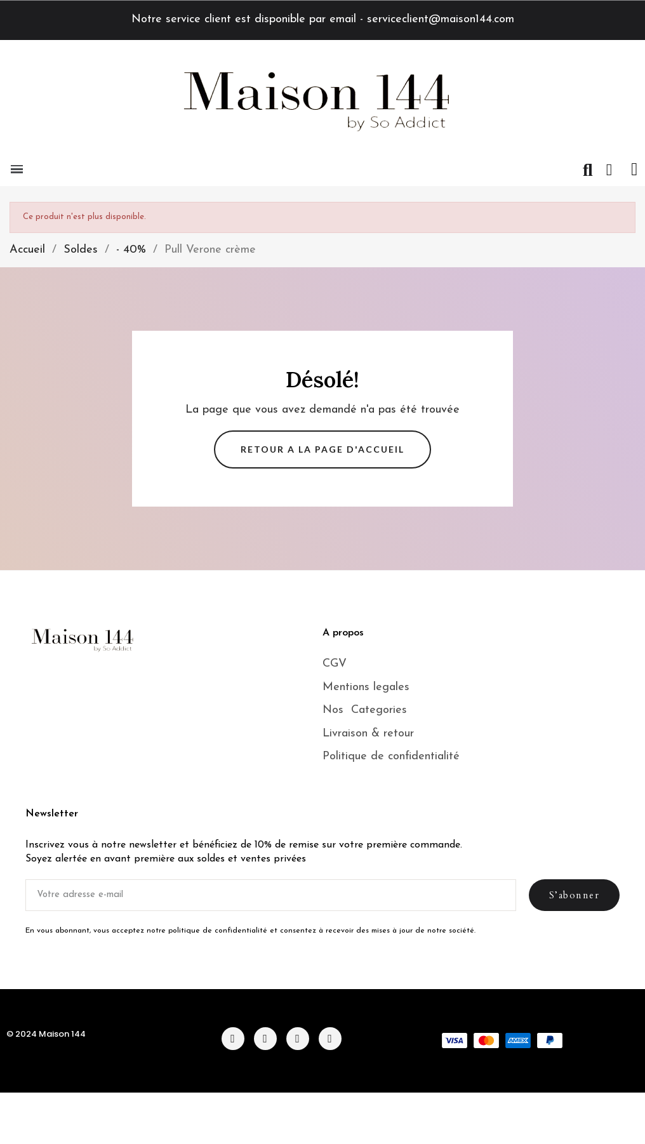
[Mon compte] (609, 170)
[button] (588, 170)
